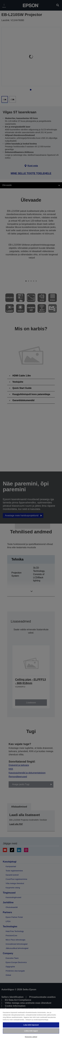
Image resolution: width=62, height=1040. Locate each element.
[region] (31, 1024)
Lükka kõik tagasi (31, 1031)
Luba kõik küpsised (31, 1025)
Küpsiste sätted (31, 1037)
